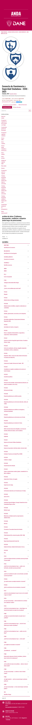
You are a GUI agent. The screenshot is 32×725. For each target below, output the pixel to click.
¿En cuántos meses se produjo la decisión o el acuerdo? (14, 581)
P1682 (5, 629)
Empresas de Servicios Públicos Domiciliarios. (12, 442)
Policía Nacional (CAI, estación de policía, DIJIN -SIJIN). (14, 535)
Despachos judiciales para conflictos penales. (13, 396)
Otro (5, 552)
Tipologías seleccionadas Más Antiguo (11, 282)
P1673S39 (6, 399)
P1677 (5, 590)
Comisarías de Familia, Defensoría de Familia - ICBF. (14, 363)
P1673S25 (6, 494)
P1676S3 (5, 585)
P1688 (5, 669)
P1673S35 (6, 550)
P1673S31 (6, 527)
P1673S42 (6, 420)
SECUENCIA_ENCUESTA (8, 257)
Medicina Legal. (7, 510)
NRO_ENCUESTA (7, 251)
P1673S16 (6, 434)
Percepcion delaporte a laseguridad (3, 172)
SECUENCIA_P (6, 262)
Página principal (4, 32)
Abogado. (6, 294)
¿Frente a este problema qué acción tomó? (12, 288)
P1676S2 (5, 579)
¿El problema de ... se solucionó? (10, 650)
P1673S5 (5, 324)
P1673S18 (6, 451)
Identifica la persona (8, 265)
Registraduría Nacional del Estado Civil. (11, 541)
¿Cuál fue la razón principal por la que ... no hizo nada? (14, 638)
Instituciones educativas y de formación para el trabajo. (15, 490)
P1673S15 (6, 426)
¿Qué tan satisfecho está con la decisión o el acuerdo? (14, 587)
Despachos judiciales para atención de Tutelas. (13, 423)
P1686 (5, 654)
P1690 (5, 684)
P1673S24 (6, 488)
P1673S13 (6, 380)
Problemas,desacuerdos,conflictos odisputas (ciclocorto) (3, 199)
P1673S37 (6, 345)
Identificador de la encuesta (9, 247)
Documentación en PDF (6, 101)
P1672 (5, 286)
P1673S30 (6, 521)
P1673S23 (6, 482)
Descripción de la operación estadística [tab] (9, 104)
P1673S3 (5, 311)
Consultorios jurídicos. (8, 376)
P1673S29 (6, 513)
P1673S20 (6, 463)
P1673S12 (6, 374)
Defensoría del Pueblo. (8, 390)
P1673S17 (6, 440)
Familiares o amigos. (8, 459)
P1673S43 (6, 445)
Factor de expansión (8, 276)
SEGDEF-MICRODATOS (22, 32)
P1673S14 (6, 388)
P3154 (5, 280)
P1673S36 (6, 303)
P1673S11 (6, 366)
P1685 (5, 648)
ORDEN (5, 268)
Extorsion (3, 168)
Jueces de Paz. (7, 496)
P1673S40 (6, 407)
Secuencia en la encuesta (9, 259)
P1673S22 (6, 476)
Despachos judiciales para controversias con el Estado (14, 417)
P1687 (5, 661)
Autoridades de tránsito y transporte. (11, 327)
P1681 (5, 621)
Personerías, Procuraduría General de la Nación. (13, 529)
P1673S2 (5, 297)
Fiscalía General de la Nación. (9, 465)
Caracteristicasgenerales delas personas (4, 129)
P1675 (5, 564)
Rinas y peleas (3, 166)
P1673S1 (5, 292)
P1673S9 (5, 353)
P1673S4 (5, 317)
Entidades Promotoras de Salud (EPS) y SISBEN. (13, 454)
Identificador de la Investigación (10, 253)
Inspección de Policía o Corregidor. (10, 479)
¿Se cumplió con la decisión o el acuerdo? (12, 644)
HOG (5, 692)
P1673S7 (5, 338)
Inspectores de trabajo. (8, 485)
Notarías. (6, 523)
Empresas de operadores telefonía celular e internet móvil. (15, 448)
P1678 (5, 598)
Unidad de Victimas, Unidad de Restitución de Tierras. (14, 547)
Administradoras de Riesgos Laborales (11, 300)
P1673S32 (6, 533)
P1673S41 (6, 414)
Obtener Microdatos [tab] (17, 107)
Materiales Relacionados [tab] (23, 104)
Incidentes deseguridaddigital (3, 162)
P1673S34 (6, 544)
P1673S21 (6, 469)
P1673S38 (6, 393)
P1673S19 (6, 457)
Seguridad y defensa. (13, 93)
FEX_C (5, 274)
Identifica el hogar (7, 694)
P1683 (5, 636)
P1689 (5, 677)
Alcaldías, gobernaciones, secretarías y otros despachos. (15, 313)
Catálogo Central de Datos (13, 32)
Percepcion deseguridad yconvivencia (3, 134)
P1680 (5, 613)
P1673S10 (6, 361)
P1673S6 (5, 330)
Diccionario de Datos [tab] (7, 107)
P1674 (5, 556)
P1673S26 (6, 500)
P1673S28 (6, 507)
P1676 (5, 571)
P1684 (5, 642)
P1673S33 (6, 538)
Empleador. (6, 436)
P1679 (5, 606)
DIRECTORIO (6, 245)
